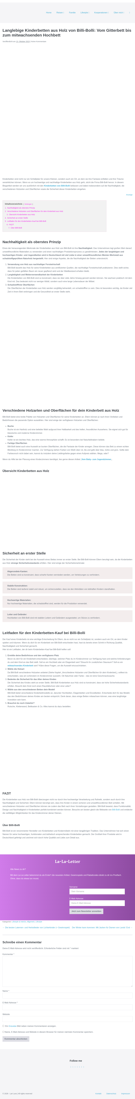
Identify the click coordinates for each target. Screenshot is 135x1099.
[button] (129, 13)
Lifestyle (85, 13)
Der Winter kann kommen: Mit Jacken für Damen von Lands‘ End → (102, 927)
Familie (72, 13)
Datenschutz (111, 1094)
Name (6, 991)
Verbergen (28, 204)
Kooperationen (101, 13)
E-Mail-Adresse (10, 1003)
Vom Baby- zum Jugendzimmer (96, 459)
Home (48, 13)
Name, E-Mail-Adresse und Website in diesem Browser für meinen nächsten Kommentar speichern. (49, 1032)
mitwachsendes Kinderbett (20, 666)
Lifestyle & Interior (19, 922)
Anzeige (129, 195)
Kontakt (98, 1094)
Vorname (73, 887)
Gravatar (12, 1026)
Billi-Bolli (116, 810)
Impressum (125, 1094)
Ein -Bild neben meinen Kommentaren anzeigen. (30, 1026)
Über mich (119, 13)
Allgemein (31, 922)
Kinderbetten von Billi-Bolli (57, 186)
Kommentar (8, 954)
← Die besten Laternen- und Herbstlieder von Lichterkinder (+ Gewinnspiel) (36, 927)
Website (6, 1014)
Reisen (60, 13)
